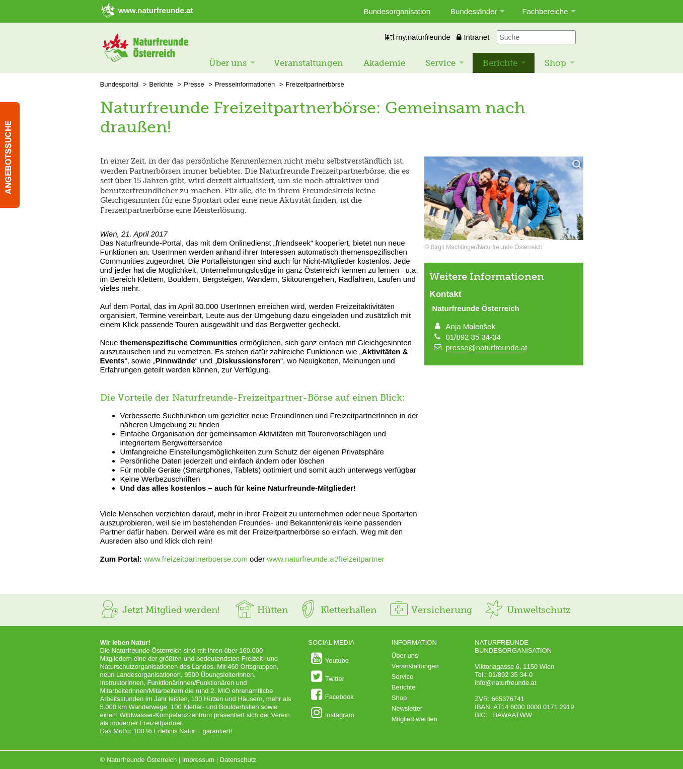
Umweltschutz (527, 610)
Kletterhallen (337, 610)
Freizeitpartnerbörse (314, 84)
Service (440, 63)
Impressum (198, 759)
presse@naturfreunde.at (486, 347)
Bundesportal (119, 84)
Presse (194, 84)
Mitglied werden (414, 719)
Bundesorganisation (396, 11)
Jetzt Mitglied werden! (159, 610)
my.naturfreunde (417, 37)
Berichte (500, 63)
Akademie (384, 63)
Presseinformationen (245, 84)
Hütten (261, 610)
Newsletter (407, 708)
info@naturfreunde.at (505, 682)
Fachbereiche (545, 11)
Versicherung (430, 610)
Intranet (473, 37)
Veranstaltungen (308, 63)
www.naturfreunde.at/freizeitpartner (325, 559)
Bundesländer (473, 11)
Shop (555, 63)
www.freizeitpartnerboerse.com (196, 559)
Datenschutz (238, 759)
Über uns (228, 63)
